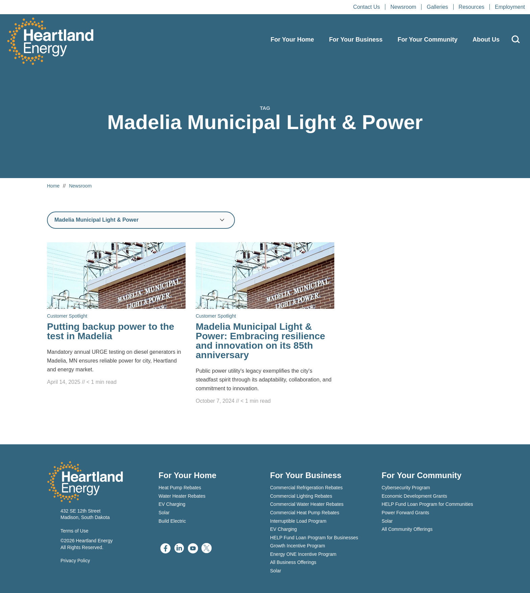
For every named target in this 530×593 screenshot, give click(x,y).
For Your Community (427, 39)
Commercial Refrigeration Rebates (306, 487)
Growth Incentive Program (297, 545)
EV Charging (172, 504)
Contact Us (366, 7)
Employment (510, 7)
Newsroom (403, 7)
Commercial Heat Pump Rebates (304, 512)
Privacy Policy (75, 560)
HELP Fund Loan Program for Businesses (314, 537)
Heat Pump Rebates (180, 487)
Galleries (437, 7)
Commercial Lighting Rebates (301, 496)
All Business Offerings (293, 562)
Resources (471, 7)
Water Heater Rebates (182, 496)
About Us (486, 39)
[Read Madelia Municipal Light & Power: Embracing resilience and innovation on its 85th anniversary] (265, 324)
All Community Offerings (407, 529)
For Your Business (355, 39)
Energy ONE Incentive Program (303, 554)
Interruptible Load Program (298, 521)
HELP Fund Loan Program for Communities (427, 504)
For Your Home (292, 39)
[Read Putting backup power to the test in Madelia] (116, 314)
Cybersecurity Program (406, 487)
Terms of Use (74, 531)
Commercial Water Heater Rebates (306, 504)
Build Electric (172, 521)
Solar (164, 512)
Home (53, 186)
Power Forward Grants (405, 512)
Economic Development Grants (414, 496)
